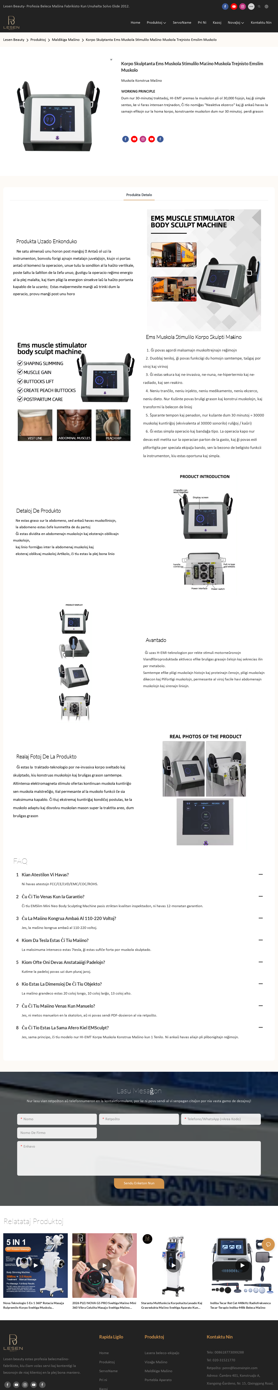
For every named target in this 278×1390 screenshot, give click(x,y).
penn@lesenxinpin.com (240, 1368)
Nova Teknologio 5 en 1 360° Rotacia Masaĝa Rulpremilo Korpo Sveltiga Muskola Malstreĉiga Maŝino (33, 1305)
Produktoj (38, 40)
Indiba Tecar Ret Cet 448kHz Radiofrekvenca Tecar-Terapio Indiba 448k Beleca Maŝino (240, 1305)
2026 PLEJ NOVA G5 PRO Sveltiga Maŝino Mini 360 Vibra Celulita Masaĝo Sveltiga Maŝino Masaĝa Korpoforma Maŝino (104, 1305)
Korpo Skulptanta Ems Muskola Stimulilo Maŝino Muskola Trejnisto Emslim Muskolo (151, 40)
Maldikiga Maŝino (66, 40)
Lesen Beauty (13, 40)
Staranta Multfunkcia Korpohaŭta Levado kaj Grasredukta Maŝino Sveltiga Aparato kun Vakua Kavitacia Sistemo (171, 1305)
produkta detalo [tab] (139, 195)
